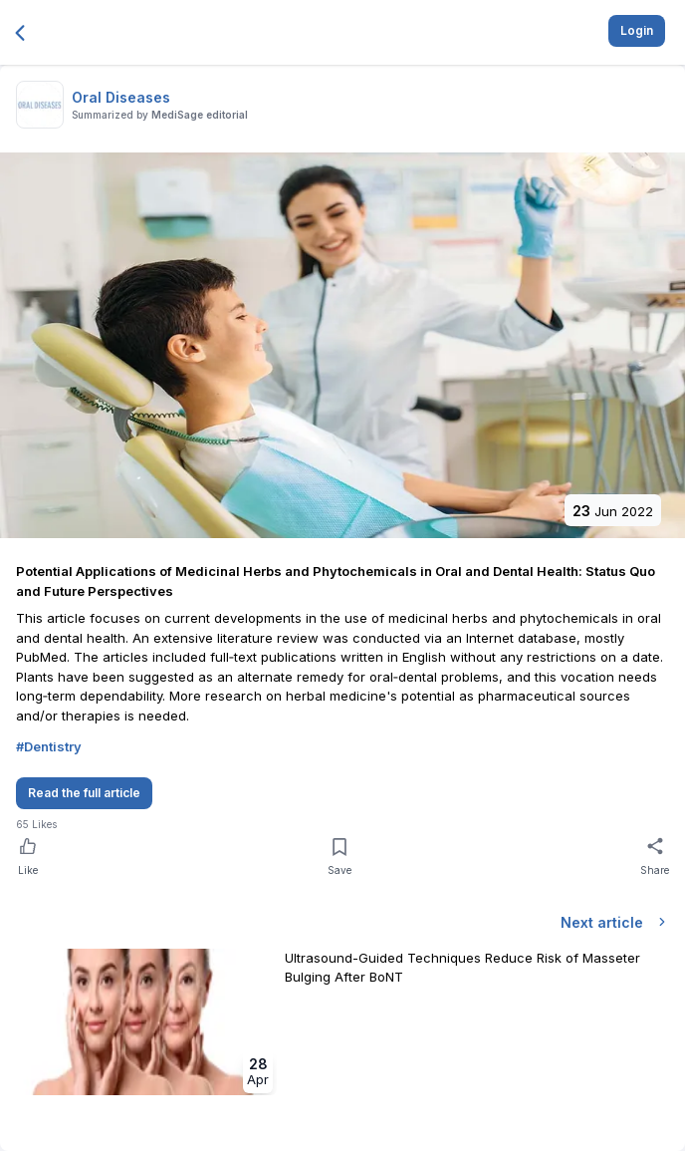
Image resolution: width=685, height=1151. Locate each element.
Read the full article (84, 792)
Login (636, 30)
